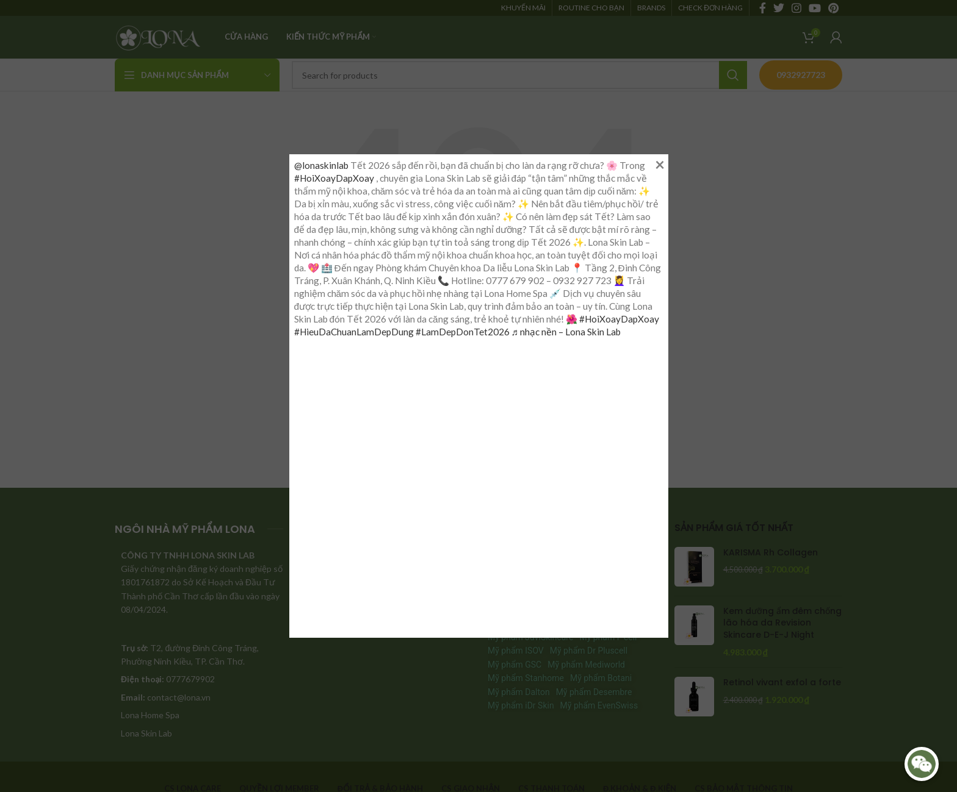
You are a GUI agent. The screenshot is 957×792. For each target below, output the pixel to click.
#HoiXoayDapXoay (334, 178)
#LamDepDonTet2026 (463, 331)
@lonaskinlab (321, 165)
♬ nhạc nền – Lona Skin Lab (566, 331)
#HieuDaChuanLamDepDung (354, 331)
